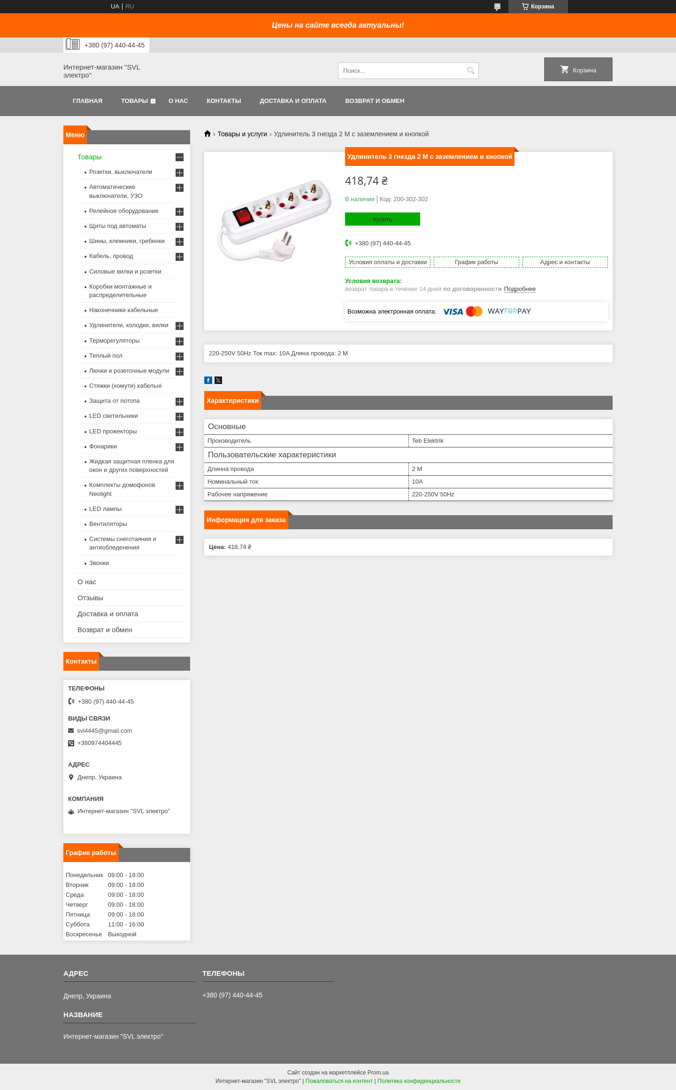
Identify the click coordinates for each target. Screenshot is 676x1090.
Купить (382, 219)
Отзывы (90, 598)
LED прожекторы (113, 431)
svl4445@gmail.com (104, 730)
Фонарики (103, 446)
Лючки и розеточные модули (129, 370)
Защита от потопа (114, 400)
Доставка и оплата (293, 100)
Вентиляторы (108, 523)
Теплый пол (106, 355)
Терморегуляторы (114, 340)
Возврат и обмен (374, 100)
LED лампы (105, 508)
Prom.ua (378, 1072)
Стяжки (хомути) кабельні (125, 385)
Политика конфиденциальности (419, 1081)
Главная (87, 100)
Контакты (224, 100)
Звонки (99, 562)
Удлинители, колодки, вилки (129, 325)
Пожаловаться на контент (339, 1081)
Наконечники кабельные (123, 310)
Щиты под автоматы (117, 225)
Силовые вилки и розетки (125, 271)
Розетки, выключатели (120, 171)
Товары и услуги (242, 134)
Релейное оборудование (124, 210)
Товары (134, 100)
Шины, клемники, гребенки (127, 240)
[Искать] (470, 71)
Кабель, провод (111, 255)
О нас (178, 100)
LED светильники (113, 415)
